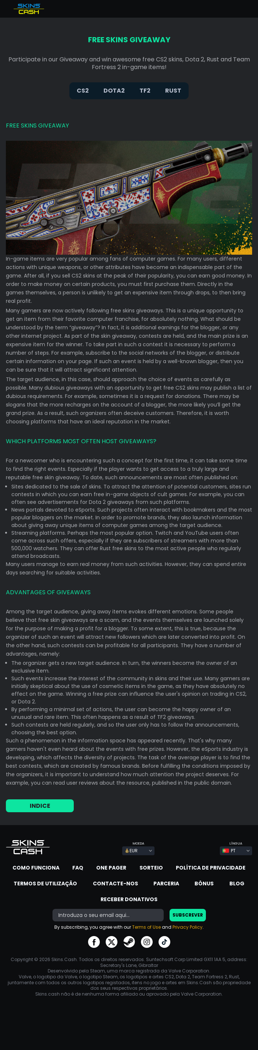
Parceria (166, 883)
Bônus (204, 883)
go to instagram (147, 942)
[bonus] (108, 915)
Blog (236, 883)
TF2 (144, 90)
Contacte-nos (115, 883)
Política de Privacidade (211, 867)
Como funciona (35, 867)
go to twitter (111, 942)
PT (229, 850)
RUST (173, 90)
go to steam (129, 942)
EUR (131, 850)
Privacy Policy (187, 927)
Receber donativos (129, 899)
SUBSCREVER (187, 915)
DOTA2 (114, 90)
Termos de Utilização (45, 883)
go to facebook (94, 942)
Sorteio (151, 867)
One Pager (111, 867)
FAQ (77, 867)
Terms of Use (146, 927)
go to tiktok (164, 942)
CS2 (83, 90)
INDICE (40, 806)
